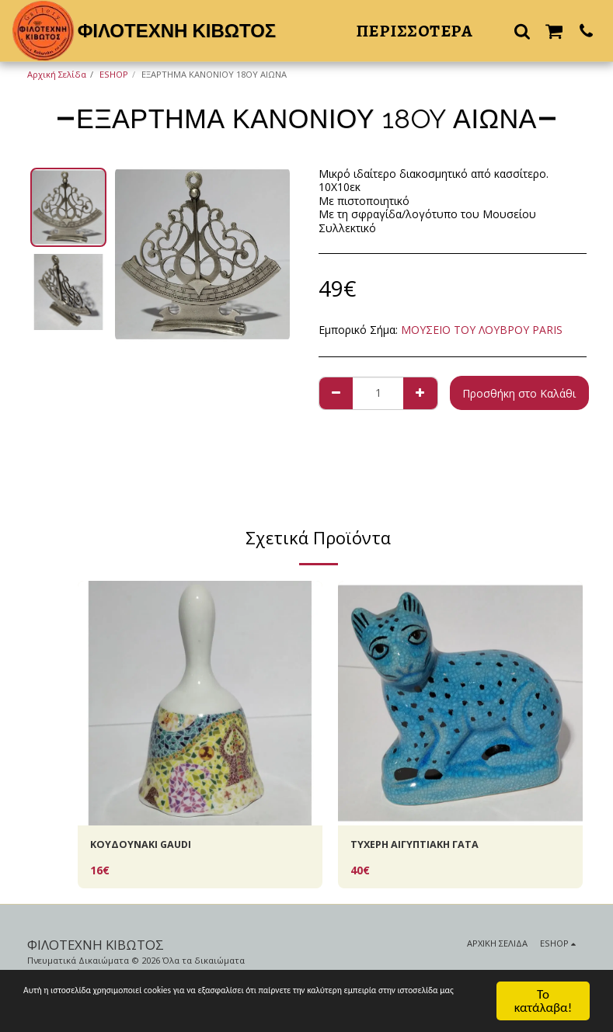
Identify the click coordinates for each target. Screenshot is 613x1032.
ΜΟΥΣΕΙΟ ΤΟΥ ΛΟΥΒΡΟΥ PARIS (481, 329)
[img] (200, 703)
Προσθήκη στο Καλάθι (519, 393)
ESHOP (113, 74)
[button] (522, 31)
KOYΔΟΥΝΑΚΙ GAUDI (144, 846)
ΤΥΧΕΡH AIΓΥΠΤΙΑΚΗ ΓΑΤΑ (421, 846)
